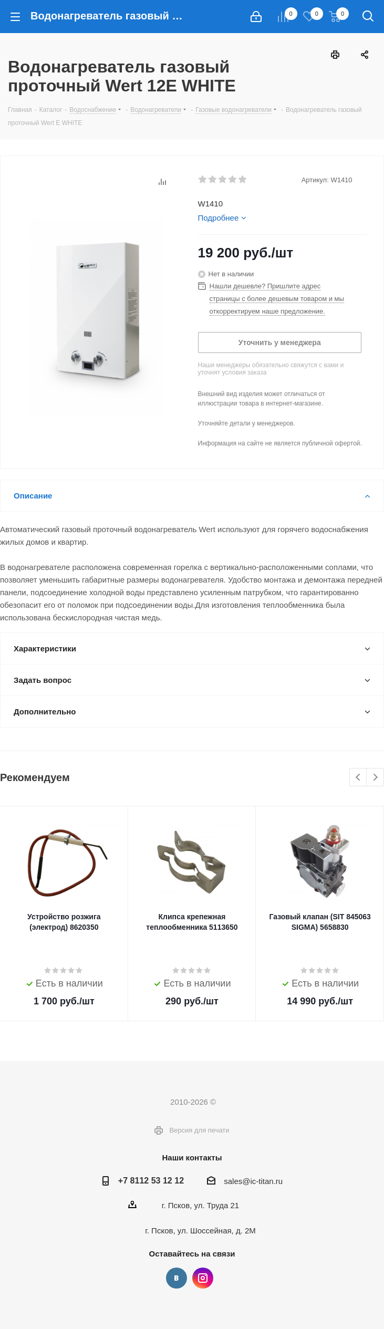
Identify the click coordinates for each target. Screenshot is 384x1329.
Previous (358, 778)
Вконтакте (176, 1278)
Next (375, 778)
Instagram (202, 1278)
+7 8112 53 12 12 (151, 1180)
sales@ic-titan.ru (253, 1181)
